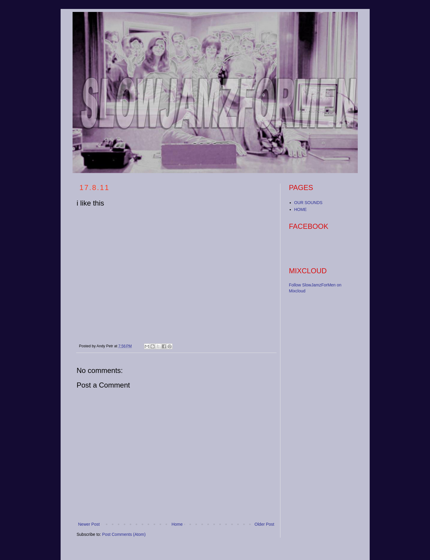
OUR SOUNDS (308, 202)
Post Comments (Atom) (123, 534)
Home (176, 524)
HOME (300, 209)
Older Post (264, 524)
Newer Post (89, 524)
